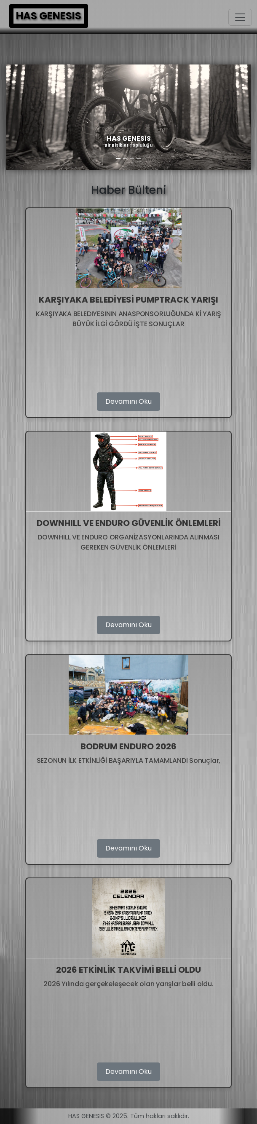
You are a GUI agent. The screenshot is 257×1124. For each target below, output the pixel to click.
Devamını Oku (128, 401)
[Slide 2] (125, 158)
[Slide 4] (139, 158)
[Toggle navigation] (240, 17)
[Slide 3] (132, 158)
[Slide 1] (118, 158)
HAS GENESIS (48, 16)
